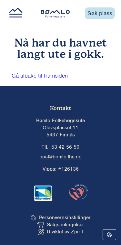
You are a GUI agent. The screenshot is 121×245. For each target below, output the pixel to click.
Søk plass (99, 13)
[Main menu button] (15, 13)
